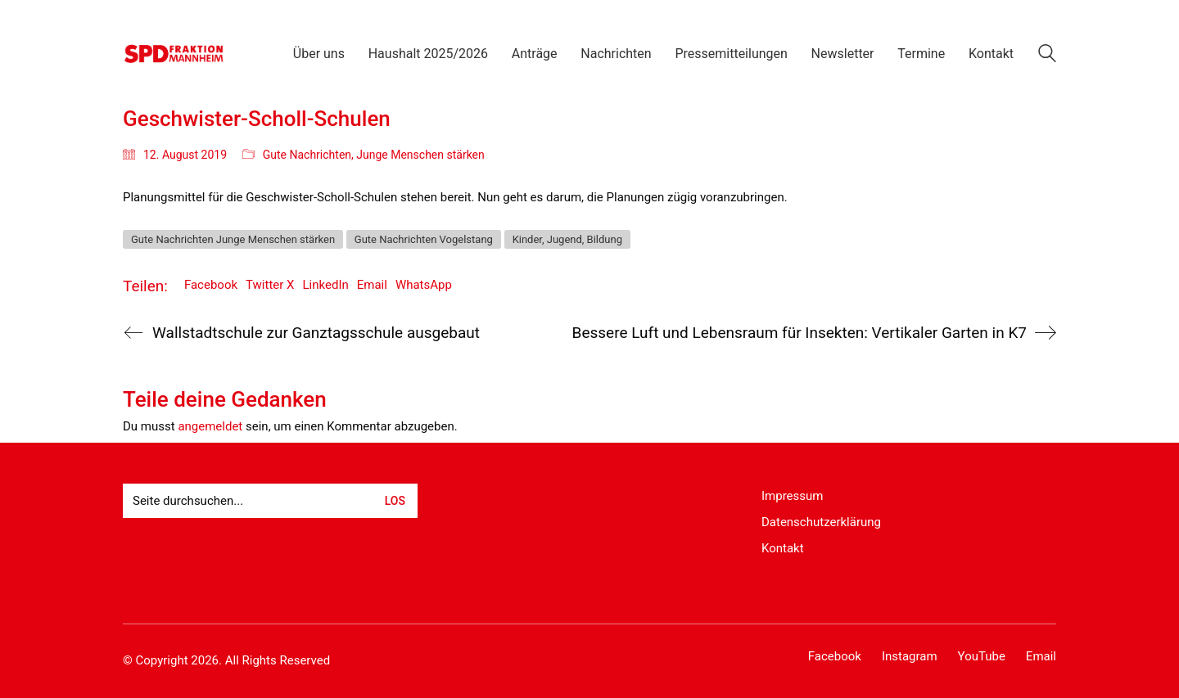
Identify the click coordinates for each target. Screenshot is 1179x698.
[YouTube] (981, 657)
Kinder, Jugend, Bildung (567, 239)
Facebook (210, 284)
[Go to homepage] (174, 53)
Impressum (792, 496)
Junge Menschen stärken (420, 154)
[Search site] (1047, 55)
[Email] (1041, 657)
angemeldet (210, 426)
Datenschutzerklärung (821, 522)
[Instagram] (909, 657)
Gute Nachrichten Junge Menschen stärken (233, 239)
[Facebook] (834, 657)
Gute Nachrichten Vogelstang (424, 239)
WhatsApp (423, 284)
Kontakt (782, 548)
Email (372, 284)
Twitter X (270, 284)
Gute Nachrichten (307, 154)
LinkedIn (326, 284)
